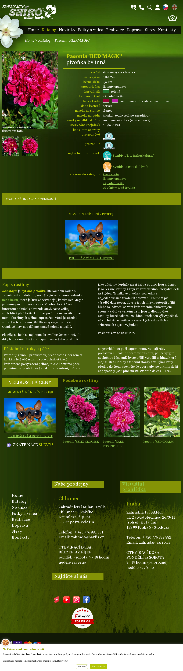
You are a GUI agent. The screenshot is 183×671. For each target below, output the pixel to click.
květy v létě (111, 174)
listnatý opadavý (114, 179)
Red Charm (10, 300)
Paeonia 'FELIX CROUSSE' (81, 442)
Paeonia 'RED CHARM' (158, 442)
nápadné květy (113, 183)
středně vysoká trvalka (119, 188)
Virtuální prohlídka (134, 486)
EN (174, 7)
